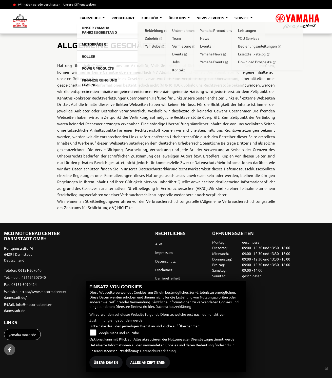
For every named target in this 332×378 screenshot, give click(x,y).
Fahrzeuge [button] (91, 18)
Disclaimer (163, 269)
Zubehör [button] (150, 18)
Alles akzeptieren (148, 362)
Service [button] (242, 18)
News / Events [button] (211, 18)
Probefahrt (122, 18)
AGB (158, 244)
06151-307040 (30, 270)
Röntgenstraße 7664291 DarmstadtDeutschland (18, 254)
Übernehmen (106, 362)
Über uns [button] (178, 18)
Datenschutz (165, 261)
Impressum (164, 252)
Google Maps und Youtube (118, 332)
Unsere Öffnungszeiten (79, 4)
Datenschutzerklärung (173, 306)
